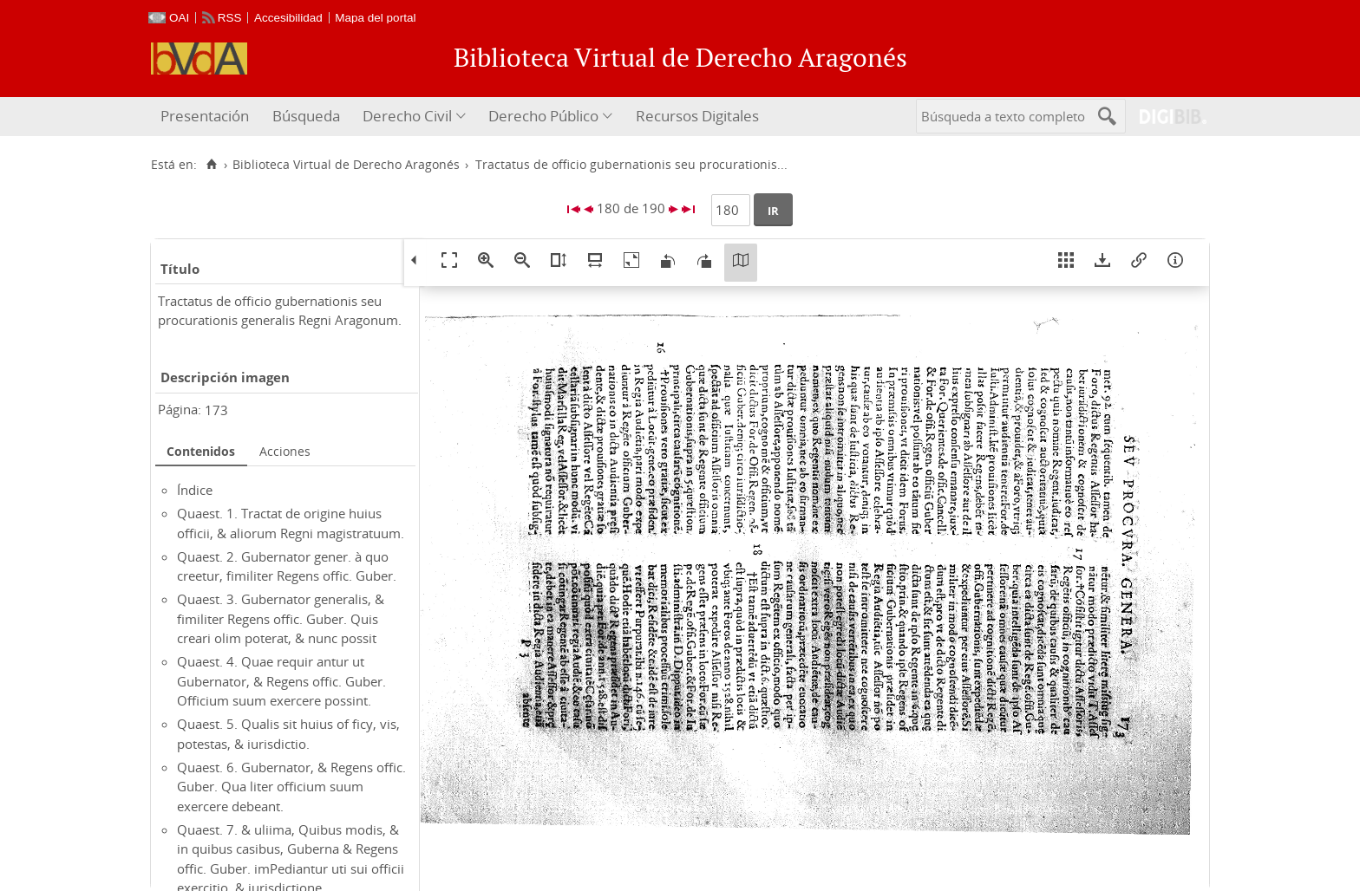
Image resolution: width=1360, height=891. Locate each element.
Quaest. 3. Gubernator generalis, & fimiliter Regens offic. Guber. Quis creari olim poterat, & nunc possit (280, 618)
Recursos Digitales (697, 116)
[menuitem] (207, 116)
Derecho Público (543, 116)
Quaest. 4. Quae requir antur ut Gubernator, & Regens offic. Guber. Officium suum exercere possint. (281, 681)
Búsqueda (306, 116)
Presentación (204, 116)
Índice (194, 489)
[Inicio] (211, 165)
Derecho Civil (407, 116)
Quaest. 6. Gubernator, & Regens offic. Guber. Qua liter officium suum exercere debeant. (291, 786)
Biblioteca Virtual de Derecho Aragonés (346, 164)
